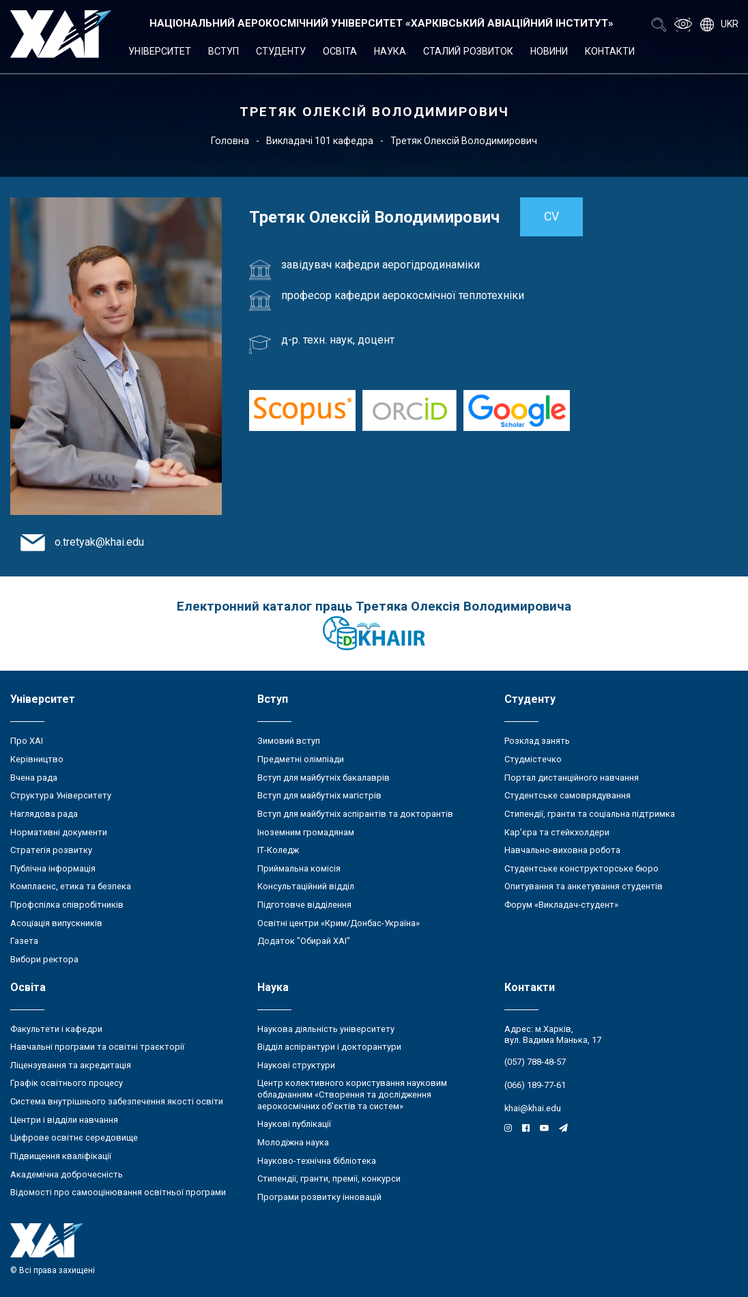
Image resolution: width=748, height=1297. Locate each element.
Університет (159, 51)
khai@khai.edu (532, 1108)
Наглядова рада (44, 814)
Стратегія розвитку (51, 850)
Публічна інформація (53, 868)
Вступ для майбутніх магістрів (319, 795)
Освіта (340, 51)
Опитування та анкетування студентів (583, 886)
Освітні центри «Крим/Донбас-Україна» (338, 923)
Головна (230, 140)
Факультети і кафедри (56, 1029)
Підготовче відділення (304, 904)
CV (551, 216)
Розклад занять (537, 741)
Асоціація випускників (56, 923)
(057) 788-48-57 (535, 1062)
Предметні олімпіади (300, 759)
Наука (390, 51)
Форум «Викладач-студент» (561, 904)
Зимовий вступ (288, 741)
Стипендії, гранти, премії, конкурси (329, 1178)
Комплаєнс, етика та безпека (70, 886)
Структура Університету (60, 795)
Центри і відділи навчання (64, 1120)
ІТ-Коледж (278, 850)
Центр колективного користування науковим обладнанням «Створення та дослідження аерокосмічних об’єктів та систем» (352, 1094)
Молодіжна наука (293, 1142)
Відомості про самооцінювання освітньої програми (118, 1192)
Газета (24, 941)
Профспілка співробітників (67, 904)
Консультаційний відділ (305, 886)
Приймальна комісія (299, 868)
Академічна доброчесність (66, 1174)
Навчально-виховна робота (562, 850)
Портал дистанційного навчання (571, 777)
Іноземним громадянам (305, 832)
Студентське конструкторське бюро (581, 868)
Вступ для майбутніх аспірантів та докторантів (355, 814)
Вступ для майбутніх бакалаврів (323, 777)
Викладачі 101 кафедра (319, 140)
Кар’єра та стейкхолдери (556, 832)
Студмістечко (533, 759)
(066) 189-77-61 (535, 1085)
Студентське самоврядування (567, 795)
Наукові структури (296, 1065)
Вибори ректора (44, 959)
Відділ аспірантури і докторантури (329, 1047)
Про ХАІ (26, 741)
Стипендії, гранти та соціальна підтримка (589, 814)
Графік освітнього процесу (66, 1083)
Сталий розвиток (468, 51)
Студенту (281, 51)
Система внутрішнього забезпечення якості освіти (116, 1101)
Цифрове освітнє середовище (74, 1137)
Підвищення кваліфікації (60, 1156)
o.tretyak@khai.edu (99, 541)
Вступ (223, 51)
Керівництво (36, 759)
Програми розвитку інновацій (319, 1197)
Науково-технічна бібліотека (316, 1161)
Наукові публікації (294, 1124)
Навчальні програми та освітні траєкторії (97, 1047)
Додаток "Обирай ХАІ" (303, 941)
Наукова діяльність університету (325, 1029)
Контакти (610, 51)
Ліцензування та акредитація (70, 1065)
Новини (549, 51)
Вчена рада (33, 777)
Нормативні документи (58, 832)
